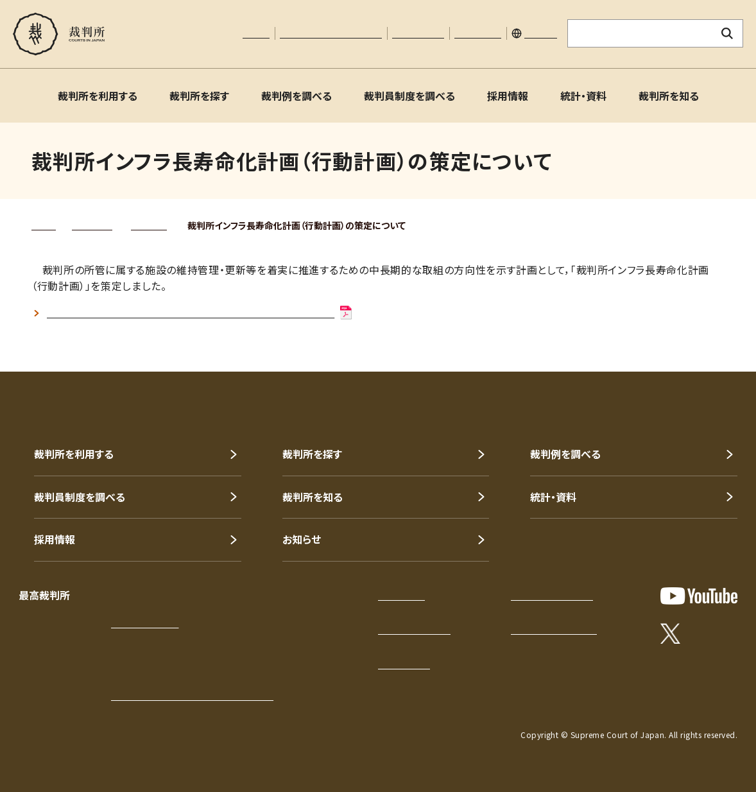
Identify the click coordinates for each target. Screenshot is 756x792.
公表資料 (149, 225)
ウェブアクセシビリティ (554, 629)
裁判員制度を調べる (409, 95)
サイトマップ (477, 33)
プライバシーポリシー (552, 595)
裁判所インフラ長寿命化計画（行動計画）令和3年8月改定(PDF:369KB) (200, 313)
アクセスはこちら (144, 623)
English (540, 33)
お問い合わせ (418, 33)
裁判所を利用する (97, 95)
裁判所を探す (199, 95)
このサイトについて (414, 629)
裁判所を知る (669, 95)
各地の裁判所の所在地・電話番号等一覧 (192, 695)
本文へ (256, 33)
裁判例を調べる (296, 95)
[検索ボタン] (727, 33)
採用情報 (507, 95)
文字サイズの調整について (331, 33)
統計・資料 (583, 95)
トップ (43, 225)
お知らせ (301, 539)
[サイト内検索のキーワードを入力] (640, 33)
